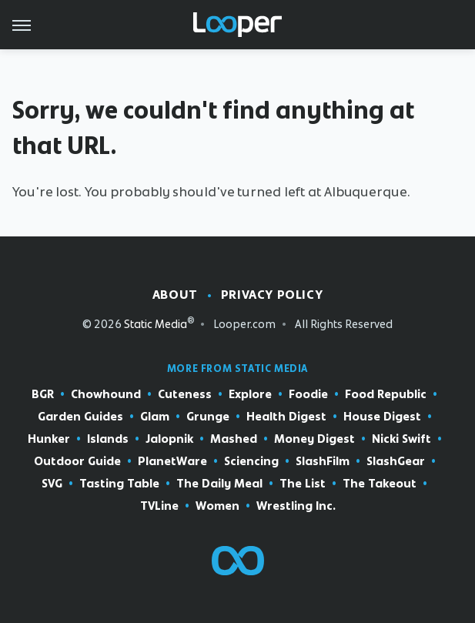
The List (302, 484)
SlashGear (395, 461)
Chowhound (106, 394)
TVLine (159, 506)
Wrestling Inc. (296, 506)
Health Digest (286, 417)
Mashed (233, 439)
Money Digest (314, 439)
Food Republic (385, 394)
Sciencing (251, 461)
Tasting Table (119, 484)
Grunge (207, 417)
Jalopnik (169, 439)
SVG (52, 484)
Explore (250, 394)
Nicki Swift (401, 439)
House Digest (382, 417)
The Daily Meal (219, 484)
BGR (43, 394)
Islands (108, 439)
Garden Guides (80, 417)
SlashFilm (323, 461)
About (175, 294)
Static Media (155, 324)
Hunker (49, 439)
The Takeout (379, 484)
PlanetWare (172, 461)
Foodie (308, 394)
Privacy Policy (272, 294)
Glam (154, 417)
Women (217, 506)
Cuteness (185, 394)
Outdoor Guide (77, 461)
